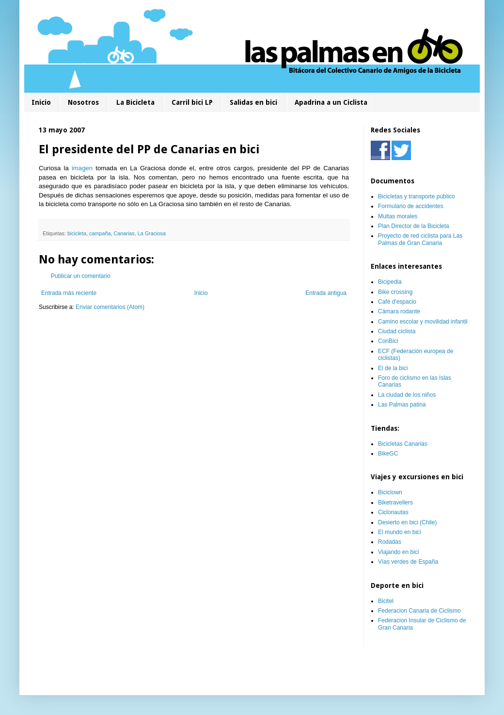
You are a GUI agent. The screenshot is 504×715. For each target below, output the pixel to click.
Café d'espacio (397, 301)
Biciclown (390, 492)
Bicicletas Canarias (402, 443)
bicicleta (76, 233)
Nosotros (83, 102)
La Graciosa (152, 233)
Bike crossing (395, 292)
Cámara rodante (399, 311)
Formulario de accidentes (410, 206)
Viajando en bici (398, 552)
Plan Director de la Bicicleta (413, 226)
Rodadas (389, 541)
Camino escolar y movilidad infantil (423, 321)
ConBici (388, 341)
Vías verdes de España (408, 561)
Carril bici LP (192, 102)
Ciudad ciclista (396, 331)
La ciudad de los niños (407, 394)
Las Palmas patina (402, 404)
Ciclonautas (393, 512)
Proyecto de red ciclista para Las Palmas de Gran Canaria (420, 239)
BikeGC (388, 453)
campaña (99, 233)
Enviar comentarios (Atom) (110, 307)
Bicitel (386, 601)
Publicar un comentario (80, 276)
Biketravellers (395, 502)
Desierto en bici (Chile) (407, 522)
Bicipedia (390, 281)
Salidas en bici (253, 102)
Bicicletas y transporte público (416, 196)
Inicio (41, 102)
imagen (82, 168)
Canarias (123, 233)
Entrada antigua (325, 293)
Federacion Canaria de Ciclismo (419, 610)
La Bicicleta (135, 102)
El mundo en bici (399, 532)
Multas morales (397, 216)
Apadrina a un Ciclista (331, 102)
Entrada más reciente (68, 293)
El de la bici (393, 368)
